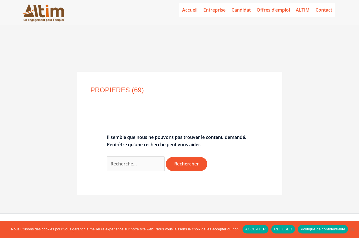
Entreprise (214, 10)
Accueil (189, 10)
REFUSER (283, 229)
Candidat (241, 10)
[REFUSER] (352, 229)
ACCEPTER (255, 229)
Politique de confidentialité (323, 229)
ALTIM (303, 10)
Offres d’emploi (273, 10)
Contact (324, 10)
